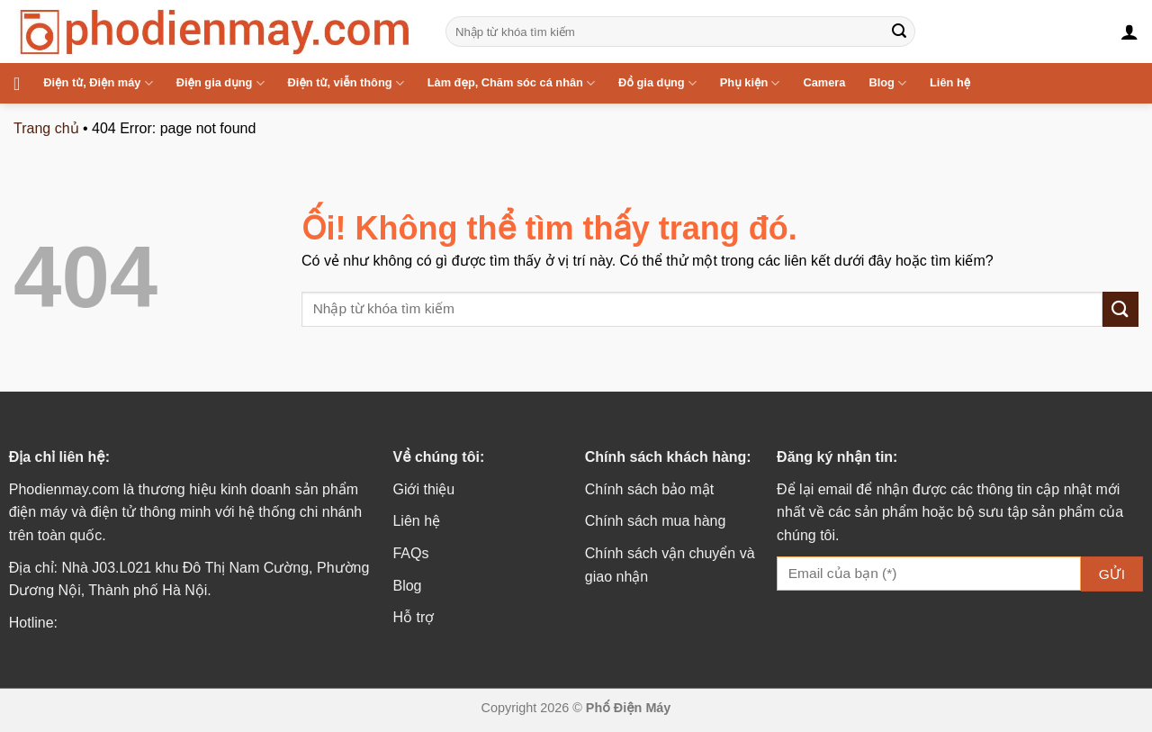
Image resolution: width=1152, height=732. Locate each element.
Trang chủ (46, 128)
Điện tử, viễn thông (346, 83)
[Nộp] (899, 31)
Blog (887, 83)
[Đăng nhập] (1129, 31)
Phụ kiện (750, 83)
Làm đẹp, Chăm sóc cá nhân (511, 83)
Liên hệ (950, 82)
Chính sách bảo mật (649, 489)
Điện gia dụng (220, 83)
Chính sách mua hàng (655, 521)
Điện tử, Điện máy (97, 83)
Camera (824, 82)
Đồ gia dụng (657, 83)
